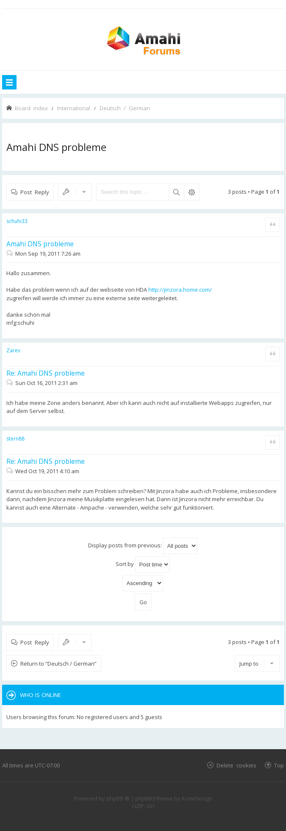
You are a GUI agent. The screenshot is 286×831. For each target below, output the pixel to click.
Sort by (143, 564)
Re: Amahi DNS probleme (45, 373)
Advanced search (191, 192)
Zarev (13, 350)
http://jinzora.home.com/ (180, 289)
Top (279, 765)
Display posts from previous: (142, 546)
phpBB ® (118, 798)
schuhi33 (17, 221)
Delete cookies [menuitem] (236, 765)
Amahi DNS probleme (56, 147)
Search (176, 192)
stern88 (15, 438)
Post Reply (34, 192)
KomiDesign (197, 798)
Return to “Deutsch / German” (58, 663)
